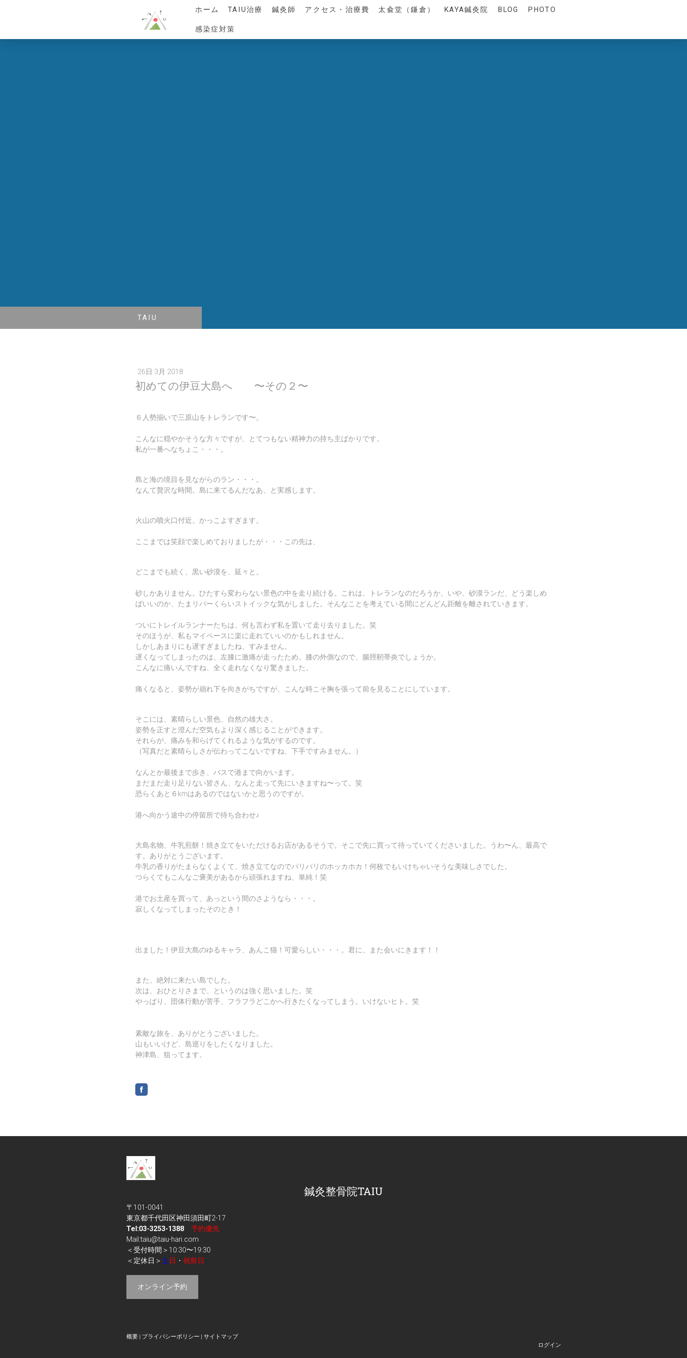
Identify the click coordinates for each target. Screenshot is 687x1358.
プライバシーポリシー (171, 1336)
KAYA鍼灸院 (466, 9)
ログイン (549, 1345)
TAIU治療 (245, 9)
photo (542, 9)
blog (508, 9)
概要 (132, 1336)
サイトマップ (221, 1336)
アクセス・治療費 (337, 9)
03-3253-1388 (161, 1228)
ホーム (207, 9)
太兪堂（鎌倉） (406, 9)
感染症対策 (215, 29)
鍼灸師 (284, 9)
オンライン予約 (162, 1287)
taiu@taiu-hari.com (169, 1239)
